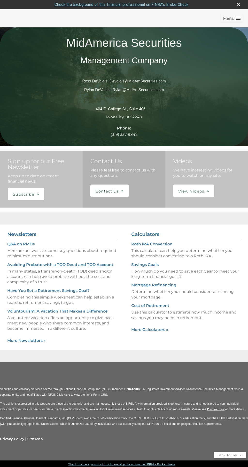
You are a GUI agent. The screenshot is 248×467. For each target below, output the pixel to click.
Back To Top (230, 455)
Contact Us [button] (107, 191)
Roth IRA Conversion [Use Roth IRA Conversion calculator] (151, 244)
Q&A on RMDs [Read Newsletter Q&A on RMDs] (21, 244)
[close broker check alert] (238, 4)
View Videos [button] (191, 191)
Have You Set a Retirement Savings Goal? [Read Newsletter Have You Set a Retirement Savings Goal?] (48, 290)
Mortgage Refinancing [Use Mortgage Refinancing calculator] (153, 285)
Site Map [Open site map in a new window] (35, 439)
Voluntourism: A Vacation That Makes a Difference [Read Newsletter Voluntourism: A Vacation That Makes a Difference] (57, 311)
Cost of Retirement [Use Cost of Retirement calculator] (150, 305)
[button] (231, 18)
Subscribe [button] (23, 194)
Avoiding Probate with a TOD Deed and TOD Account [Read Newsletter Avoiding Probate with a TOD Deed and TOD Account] (60, 264)
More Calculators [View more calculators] (149, 329)
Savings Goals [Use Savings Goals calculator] (145, 264)
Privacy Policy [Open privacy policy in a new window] (12, 439)
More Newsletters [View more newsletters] (26, 340)
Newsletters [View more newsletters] (21, 234)
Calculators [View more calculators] (145, 234)
